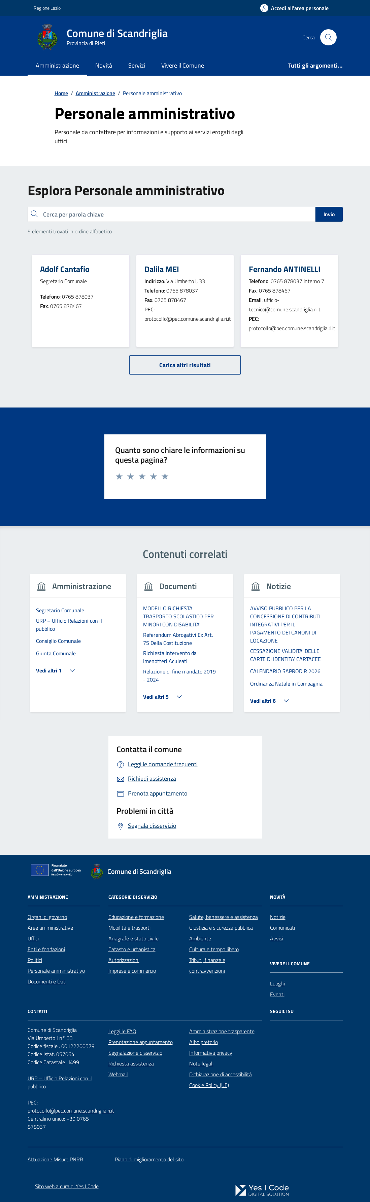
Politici (35, 960)
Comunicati (282, 928)
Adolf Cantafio (65, 269)
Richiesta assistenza (131, 1063)
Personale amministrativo (56, 971)
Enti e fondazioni (46, 949)
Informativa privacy (210, 1053)
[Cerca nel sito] (328, 37)
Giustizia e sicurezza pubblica (221, 928)
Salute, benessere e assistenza (223, 917)
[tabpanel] (78, 647)
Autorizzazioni (123, 960)
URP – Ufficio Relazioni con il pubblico (60, 1082)
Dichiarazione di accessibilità (220, 1074)
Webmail (118, 1074)
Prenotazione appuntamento (140, 1042)
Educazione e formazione (136, 917)
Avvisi (276, 938)
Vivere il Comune (182, 65)
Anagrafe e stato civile (133, 938)
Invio (329, 214)
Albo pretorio (203, 1042)
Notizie (277, 917)
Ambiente (200, 938)
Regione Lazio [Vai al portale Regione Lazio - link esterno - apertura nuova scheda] (47, 7)
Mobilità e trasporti (129, 928)
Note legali (201, 1063)
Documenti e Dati (47, 981)
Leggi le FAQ (122, 1031)
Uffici (33, 938)
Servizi (136, 65)
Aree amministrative (50, 928)
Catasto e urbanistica (132, 949)
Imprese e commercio (132, 971)
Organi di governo (47, 917)
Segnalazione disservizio (135, 1053)
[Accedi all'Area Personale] (294, 8)
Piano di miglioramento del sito (149, 1159)
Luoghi (277, 983)
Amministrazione (57, 65)
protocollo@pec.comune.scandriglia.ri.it (71, 1111)
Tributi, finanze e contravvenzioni (207, 965)
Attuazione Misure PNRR (55, 1159)
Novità (103, 65)
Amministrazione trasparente (222, 1031)
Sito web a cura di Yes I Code (67, 1186)
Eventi (277, 994)
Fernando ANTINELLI (285, 269)
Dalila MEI (161, 269)
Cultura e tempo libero (214, 949)
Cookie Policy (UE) (209, 1085)
